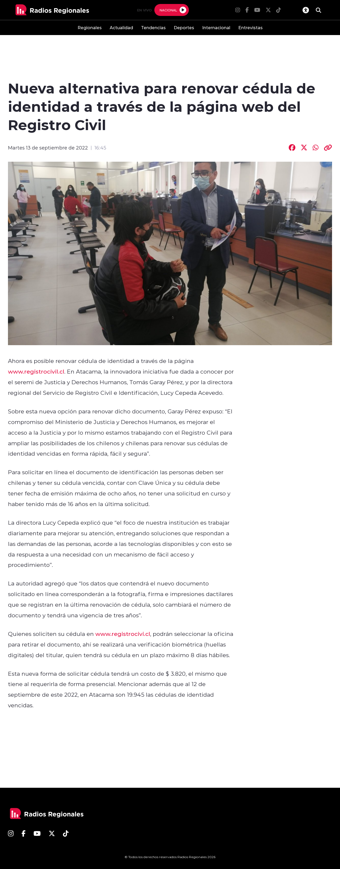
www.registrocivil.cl (36, 371)
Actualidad (121, 27)
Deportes (184, 27)
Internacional (216, 27)
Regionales (90, 27)
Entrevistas (250, 27)
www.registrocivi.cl (122, 633)
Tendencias (153, 27)
